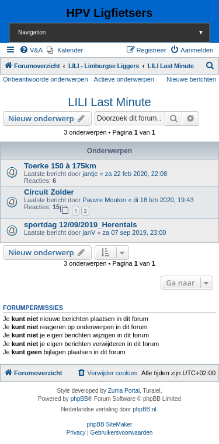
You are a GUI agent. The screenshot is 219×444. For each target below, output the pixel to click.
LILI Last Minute (109, 102)
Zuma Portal (124, 390)
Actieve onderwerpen (124, 79)
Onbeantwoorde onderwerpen (45, 79)
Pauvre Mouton (104, 199)
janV (88, 232)
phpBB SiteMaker (110, 424)
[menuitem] (31, 50)
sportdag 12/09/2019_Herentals (80, 224)
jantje (90, 173)
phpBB (79, 399)
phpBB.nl (145, 409)
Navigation (114, 32)
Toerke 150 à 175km (60, 165)
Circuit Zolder (49, 192)
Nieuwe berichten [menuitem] (191, 79)
